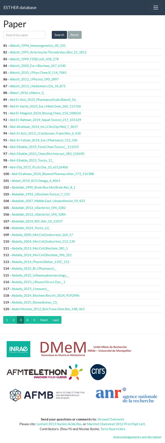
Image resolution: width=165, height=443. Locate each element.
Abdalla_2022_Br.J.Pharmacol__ (34, 268)
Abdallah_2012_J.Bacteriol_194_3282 (39, 208)
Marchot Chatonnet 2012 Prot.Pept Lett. (116, 424)
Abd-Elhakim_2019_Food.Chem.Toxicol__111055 (44, 147)
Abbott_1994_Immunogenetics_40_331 (38, 45)
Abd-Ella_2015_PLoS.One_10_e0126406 (39, 167)
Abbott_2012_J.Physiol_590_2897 (34, 79)
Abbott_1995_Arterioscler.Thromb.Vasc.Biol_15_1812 (48, 52)
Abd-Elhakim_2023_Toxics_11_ (31, 160)
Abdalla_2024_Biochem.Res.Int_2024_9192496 (45, 295)
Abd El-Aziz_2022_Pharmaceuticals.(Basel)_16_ (43, 99)
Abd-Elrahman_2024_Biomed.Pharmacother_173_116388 (53, 174)
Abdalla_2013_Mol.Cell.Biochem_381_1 (40, 248)
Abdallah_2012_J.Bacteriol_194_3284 (39, 214)
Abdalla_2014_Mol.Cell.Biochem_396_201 (42, 255)
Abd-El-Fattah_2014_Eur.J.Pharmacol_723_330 (43, 140)
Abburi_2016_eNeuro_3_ (27, 93)
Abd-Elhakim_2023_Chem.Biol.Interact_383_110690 (47, 154)
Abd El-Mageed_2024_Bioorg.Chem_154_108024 (45, 113)
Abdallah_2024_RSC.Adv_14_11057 (37, 221)
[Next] (44, 320)
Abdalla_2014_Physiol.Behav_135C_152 (40, 262)
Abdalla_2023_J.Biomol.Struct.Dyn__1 (38, 282)
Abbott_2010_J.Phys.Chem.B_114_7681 (38, 72)
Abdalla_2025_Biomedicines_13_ (35, 302)
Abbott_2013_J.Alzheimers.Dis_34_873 (38, 86)
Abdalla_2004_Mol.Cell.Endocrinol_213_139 (43, 241)
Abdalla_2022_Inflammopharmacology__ (40, 275)
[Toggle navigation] (156, 7)
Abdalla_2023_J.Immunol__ (30, 289)
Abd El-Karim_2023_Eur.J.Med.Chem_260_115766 (45, 106)
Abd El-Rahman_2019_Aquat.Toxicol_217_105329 (45, 120)
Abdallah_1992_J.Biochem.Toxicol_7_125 (41, 194)
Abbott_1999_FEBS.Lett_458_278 (34, 59)
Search (59, 35)
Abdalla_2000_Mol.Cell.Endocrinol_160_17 (42, 235)
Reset (74, 35)
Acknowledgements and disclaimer (137, 437)
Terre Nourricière (112, 429)
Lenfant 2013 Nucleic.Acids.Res (59, 424)
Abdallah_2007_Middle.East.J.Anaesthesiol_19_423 (48, 201)
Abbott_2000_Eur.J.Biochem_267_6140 (38, 66)
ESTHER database (19, 7)
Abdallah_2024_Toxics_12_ (31, 228)
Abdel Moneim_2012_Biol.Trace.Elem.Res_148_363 (48, 309)
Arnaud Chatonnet (111, 419)
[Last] (55, 320)
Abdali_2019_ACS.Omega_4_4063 (36, 181)
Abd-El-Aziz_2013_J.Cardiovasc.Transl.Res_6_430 (45, 133)
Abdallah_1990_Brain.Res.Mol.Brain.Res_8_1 (43, 187)
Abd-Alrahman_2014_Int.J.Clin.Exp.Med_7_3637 (44, 127)
